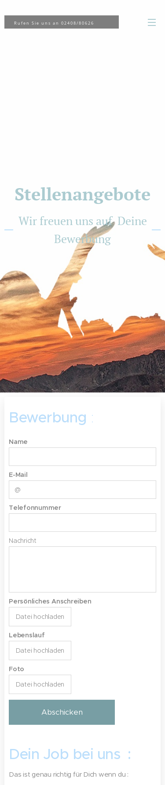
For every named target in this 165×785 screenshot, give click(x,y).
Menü (152, 22)
